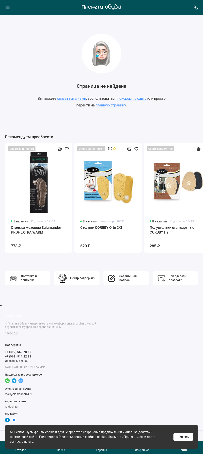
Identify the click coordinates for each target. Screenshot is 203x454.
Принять (183, 437)
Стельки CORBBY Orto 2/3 (101, 227)
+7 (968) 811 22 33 (18, 356)
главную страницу (111, 105)
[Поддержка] (195, 7)
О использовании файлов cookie (82, 437)
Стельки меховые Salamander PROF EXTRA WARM (36, 229)
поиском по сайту (132, 98)
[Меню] (7, 7)
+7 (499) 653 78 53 (18, 352)
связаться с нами (71, 98)
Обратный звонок (16, 360)
